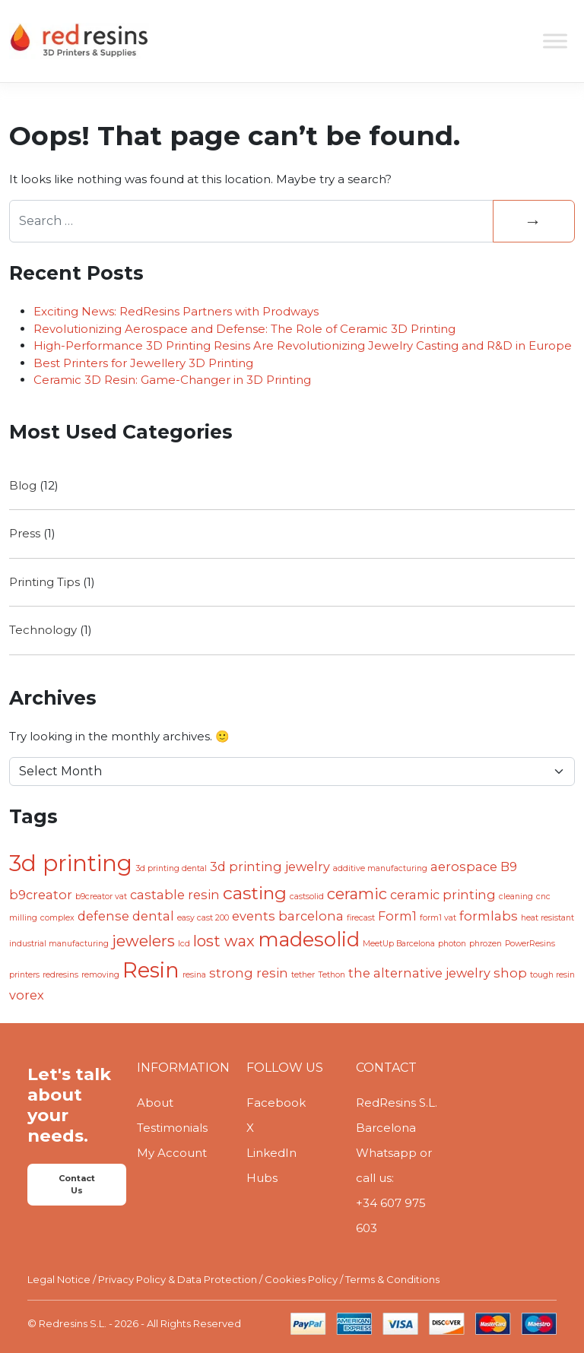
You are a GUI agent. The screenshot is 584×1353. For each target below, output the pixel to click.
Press (24, 533)
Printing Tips (44, 582)
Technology (43, 630)
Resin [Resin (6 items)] (150, 970)
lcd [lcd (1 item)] (184, 944)
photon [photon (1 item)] (452, 944)
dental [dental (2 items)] (153, 916)
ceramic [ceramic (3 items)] (357, 894)
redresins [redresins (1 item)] (60, 975)
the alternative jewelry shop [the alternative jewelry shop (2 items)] (437, 973)
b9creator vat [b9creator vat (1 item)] (101, 896)
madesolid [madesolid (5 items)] (309, 939)
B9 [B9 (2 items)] (508, 866)
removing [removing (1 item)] (100, 975)
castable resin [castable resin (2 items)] (175, 894)
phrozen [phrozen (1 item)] (485, 944)
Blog (22, 485)
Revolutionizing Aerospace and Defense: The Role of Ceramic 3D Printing (244, 329)
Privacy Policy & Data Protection (177, 1279)
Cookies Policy (301, 1279)
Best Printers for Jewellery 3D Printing (143, 363)
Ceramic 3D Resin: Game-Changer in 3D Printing (172, 379)
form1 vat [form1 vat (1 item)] (438, 918)
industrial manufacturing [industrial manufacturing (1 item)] (59, 944)
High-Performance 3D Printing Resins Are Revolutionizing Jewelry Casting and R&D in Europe (302, 345)
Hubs (262, 1178)
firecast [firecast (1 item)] (361, 918)
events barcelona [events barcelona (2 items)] (288, 916)
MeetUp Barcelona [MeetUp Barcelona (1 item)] (399, 944)
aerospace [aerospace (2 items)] (463, 866)
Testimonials (172, 1127)
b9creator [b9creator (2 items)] (40, 894)
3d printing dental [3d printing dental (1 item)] (171, 868)
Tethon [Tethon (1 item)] (331, 975)
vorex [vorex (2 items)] (26, 995)
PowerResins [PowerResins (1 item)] (530, 944)
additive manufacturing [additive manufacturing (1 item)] (380, 868)
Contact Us (77, 1184)
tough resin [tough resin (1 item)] (552, 975)
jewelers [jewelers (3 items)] (143, 941)
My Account (172, 1152)
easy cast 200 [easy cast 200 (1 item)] (203, 918)
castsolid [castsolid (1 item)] (307, 896)
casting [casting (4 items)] (255, 893)
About (155, 1102)
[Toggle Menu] (555, 40)
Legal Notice (58, 1279)
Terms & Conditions (392, 1279)
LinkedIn (271, 1152)
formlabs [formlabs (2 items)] (488, 916)
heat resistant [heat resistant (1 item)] (547, 918)
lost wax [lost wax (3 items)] (224, 941)
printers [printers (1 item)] (24, 975)
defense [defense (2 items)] (103, 916)
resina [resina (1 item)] (194, 975)
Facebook (276, 1102)
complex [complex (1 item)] (57, 918)
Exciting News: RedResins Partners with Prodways (176, 311)
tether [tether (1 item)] (303, 975)
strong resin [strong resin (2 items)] (248, 973)
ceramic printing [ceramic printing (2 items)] (443, 894)
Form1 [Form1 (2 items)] (397, 916)
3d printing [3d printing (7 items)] (70, 863)
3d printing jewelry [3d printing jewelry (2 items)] (270, 866)
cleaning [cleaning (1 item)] (516, 896)
